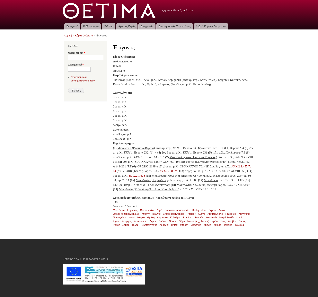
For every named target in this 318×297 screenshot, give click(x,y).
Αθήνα (201, 213)
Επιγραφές (147, 26)
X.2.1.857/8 (168, 171)
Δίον (203, 210)
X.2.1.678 (137, 175)
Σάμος (125, 225)
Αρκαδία (163, 225)
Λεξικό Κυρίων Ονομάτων (211, 26)
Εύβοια (163, 221)
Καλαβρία (175, 217)
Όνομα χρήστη (76, 52)
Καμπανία (162, 217)
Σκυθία (217, 225)
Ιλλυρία (141, 217)
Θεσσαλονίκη (147, 210)
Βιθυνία (156, 213)
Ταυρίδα (228, 225)
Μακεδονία (119, 210)
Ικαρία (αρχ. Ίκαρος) (198, 221)
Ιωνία (131, 217)
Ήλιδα (174, 225)
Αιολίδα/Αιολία (215, 213)
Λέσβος (232, 221)
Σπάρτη (184, 225)
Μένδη (195, 210)
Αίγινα (116, 221)
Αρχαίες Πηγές (126, 26)
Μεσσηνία (196, 225)
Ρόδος (116, 225)
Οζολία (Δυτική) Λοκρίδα (126, 213)
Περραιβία (231, 213)
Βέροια (212, 210)
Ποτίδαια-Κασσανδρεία (177, 210)
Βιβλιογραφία (91, 26)
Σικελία (207, 225)
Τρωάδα (239, 225)
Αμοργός (127, 221)
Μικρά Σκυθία (226, 217)
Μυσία (240, 217)
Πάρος (242, 221)
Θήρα (182, 221)
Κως (223, 221)
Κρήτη (215, 221)
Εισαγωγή (72, 26)
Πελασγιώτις (119, 217)
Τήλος (135, 225)
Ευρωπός (132, 210)
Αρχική (68, 35)
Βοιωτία (199, 217)
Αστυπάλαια (140, 221)
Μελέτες (108, 26)
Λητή (159, 210)
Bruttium (187, 217)
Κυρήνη (146, 213)
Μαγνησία (244, 213)
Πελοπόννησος (149, 225)
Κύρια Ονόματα (84, 35)
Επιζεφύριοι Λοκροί (173, 213)
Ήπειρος (191, 213)
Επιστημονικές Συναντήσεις (174, 26)
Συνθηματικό (76, 64)
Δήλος (153, 221)
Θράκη (150, 217)
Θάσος (172, 221)
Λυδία (222, 210)
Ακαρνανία (211, 217)
